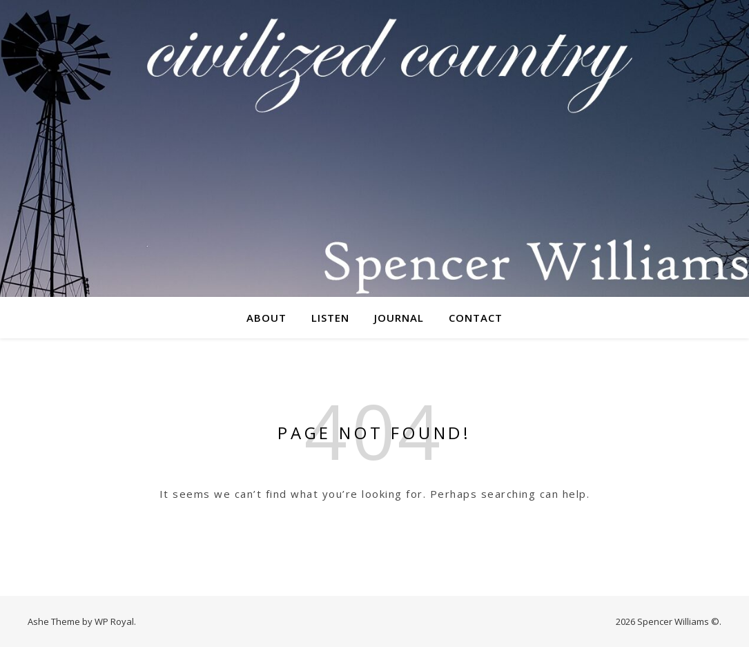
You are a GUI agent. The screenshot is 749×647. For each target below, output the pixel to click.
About (266, 318)
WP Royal (114, 621)
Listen (330, 318)
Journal (399, 318)
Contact (476, 318)
